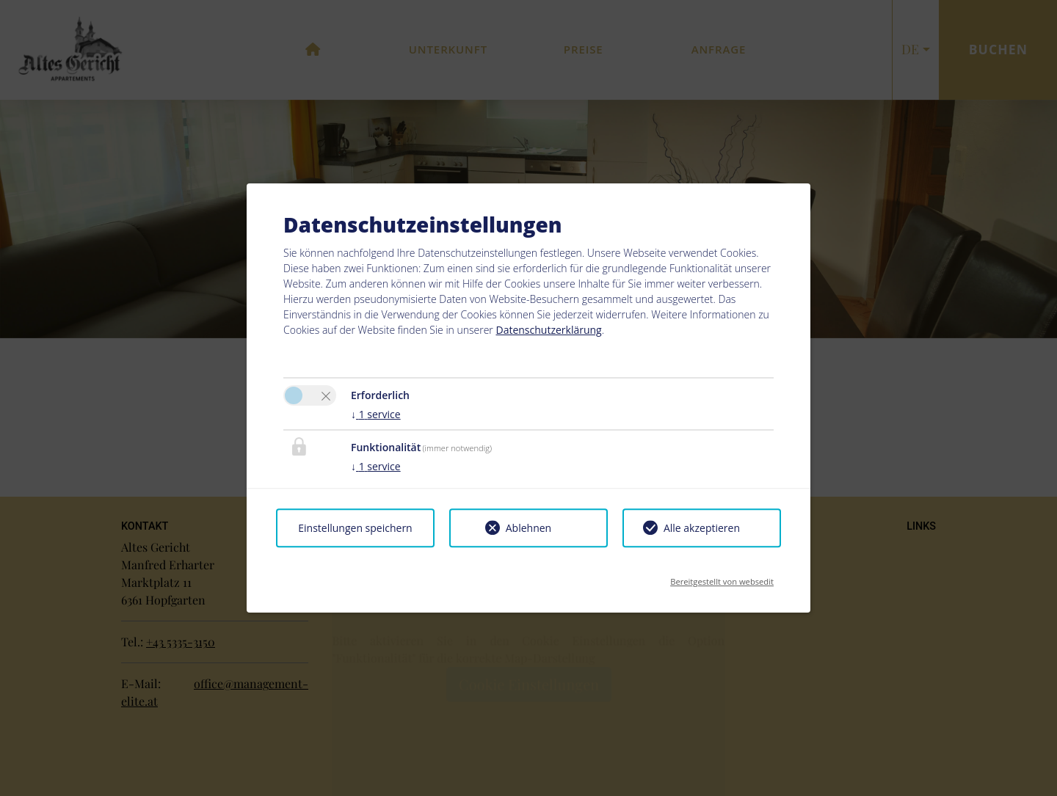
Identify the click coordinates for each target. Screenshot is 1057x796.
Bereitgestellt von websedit (722, 577)
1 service (376, 414)
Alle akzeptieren (702, 528)
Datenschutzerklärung (548, 330)
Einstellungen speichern (355, 528)
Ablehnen (528, 528)
